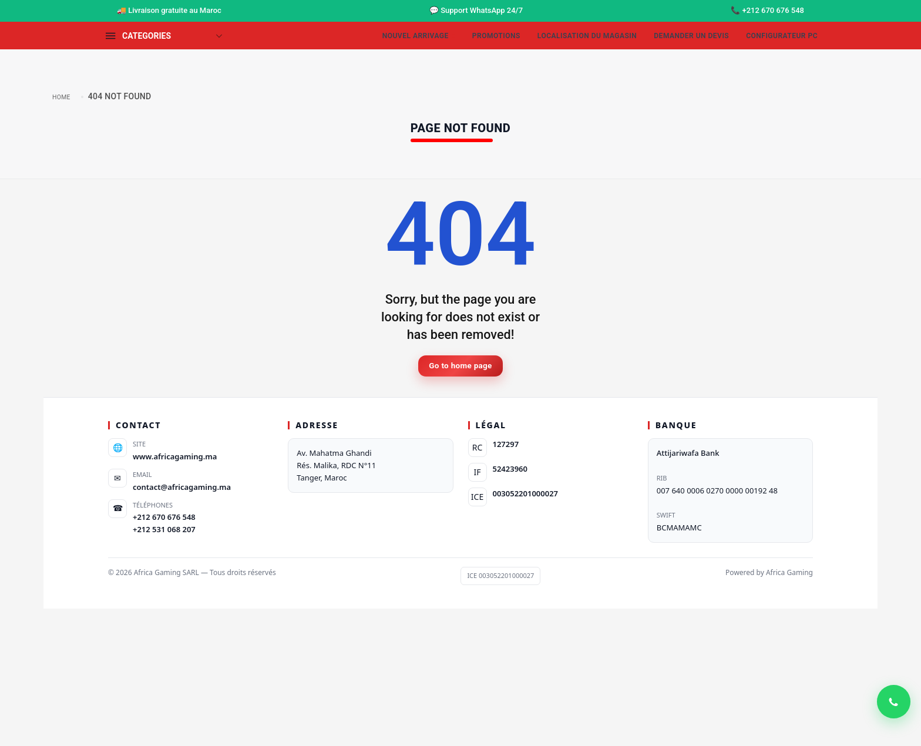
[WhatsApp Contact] (891, 716)
